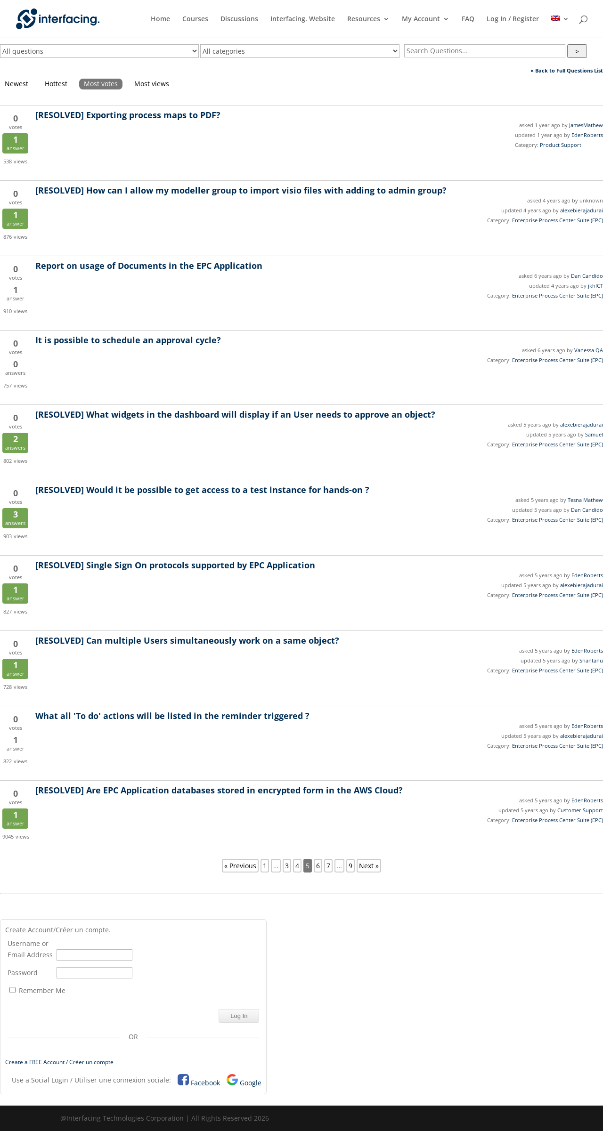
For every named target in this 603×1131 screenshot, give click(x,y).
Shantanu (591, 660)
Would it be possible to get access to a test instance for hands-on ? (202, 489)
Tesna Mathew (585, 499)
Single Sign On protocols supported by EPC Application (175, 565)
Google (250, 1082)
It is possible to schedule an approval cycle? (128, 340)
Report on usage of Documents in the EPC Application (148, 265)
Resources (363, 19)
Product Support (560, 144)
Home (160, 19)
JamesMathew (586, 125)
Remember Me (37, 990)
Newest (16, 83)
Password (23, 972)
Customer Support (580, 810)
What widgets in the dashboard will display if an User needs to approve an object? (235, 414)
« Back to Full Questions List (566, 70)
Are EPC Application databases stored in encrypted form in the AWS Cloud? (219, 790)
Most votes (101, 83)
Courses (195, 19)
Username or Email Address (30, 949)
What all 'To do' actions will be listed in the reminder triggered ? (172, 715)
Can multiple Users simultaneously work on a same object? (187, 640)
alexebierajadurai (581, 210)
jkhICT (595, 285)
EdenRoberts (587, 134)
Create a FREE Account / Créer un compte (59, 1062)
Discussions (239, 19)
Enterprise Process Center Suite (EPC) (557, 220)
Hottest (56, 83)
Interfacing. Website (302, 19)
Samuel (594, 434)
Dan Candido (587, 275)
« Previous (240, 865)
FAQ (468, 19)
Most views (151, 83)
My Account (421, 19)
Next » (369, 865)
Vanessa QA (588, 350)
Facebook (205, 1082)
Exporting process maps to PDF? (127, 115)
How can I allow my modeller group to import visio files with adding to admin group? (241, 190)
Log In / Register (513, 19)
